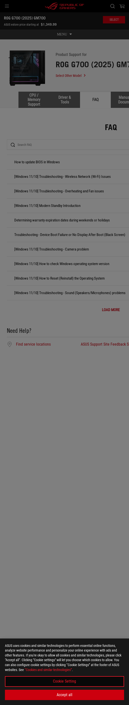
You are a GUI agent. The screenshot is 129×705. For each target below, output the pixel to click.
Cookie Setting (64, 681)
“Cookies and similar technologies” (48, 670)
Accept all (64, 694)
